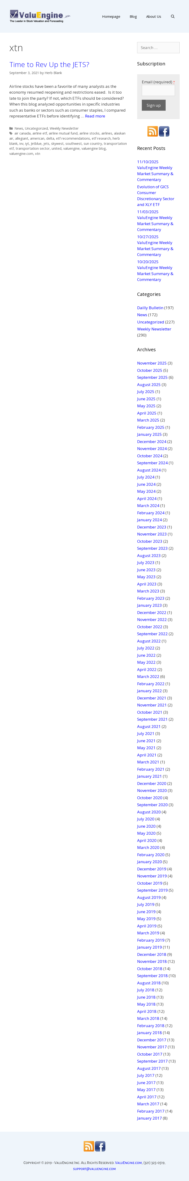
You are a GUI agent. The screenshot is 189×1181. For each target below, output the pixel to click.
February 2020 (150, 854)
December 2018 (151, 954)
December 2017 (151, 1040)
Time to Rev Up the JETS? (49, 64)
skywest (57, 143)
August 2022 (149, 641)
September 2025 (152, 377)
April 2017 (147, 1096)
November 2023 (152, 534)
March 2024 (148, 505)
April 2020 (147, 840)
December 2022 (151, 612)
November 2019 (152, 876)
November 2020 (152, 790)
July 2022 (145, 648)
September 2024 (152, 462)
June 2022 (146, 655)
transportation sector (33, 148)
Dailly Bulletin (150, 307)
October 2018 (149, 968)
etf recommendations (73, 138)
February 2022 (150, 683)
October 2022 (149, 626)
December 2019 (151, 869)
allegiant (21, 138)
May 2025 (146, 405)
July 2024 (145, 477)
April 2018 (147, 1011)
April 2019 (147, 926)
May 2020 (146, 833)
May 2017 (146, 1089)
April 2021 (147, 755)
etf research (101, 138)
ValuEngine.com (128, 1163)
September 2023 (152, 548)
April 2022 (147, 669)
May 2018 (146, 1004)
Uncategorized (36, 128)
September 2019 (152, 890)
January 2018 (149, 1032)
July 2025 (145, 391)
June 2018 (146, 997)
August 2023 (149, 555)
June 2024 (146, 484)
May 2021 (146, 747)
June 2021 (146, 740)
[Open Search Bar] (173, 16)
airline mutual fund (63, 133)
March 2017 (148, 1104)
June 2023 (146, 569)
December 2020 (151, 783)
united (56, 148)
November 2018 (152, 961)
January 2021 (149, 776)
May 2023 (146, 576)
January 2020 (149, 861)
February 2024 (150, 512)
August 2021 (149, 726)
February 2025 (150, 427)
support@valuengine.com (94, 1169)
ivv (21, 143)
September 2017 (152, 1061)
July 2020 (145, 819)
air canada (22, 133)
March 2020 (148, 847)
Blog (133, 16)
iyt (27, 143)
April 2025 (147, 413)
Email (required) (158, 82)
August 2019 (149, 897)
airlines (106, 133)
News (18, 128)
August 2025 (149, 384)
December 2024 (151, 441)
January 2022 (149, 690)
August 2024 (149, 470)
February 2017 (150, 1111)
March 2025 (148, 420)
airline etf (39, 133)
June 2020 (146, 826)
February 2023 (150, 598)
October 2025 (149, 370)
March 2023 (148, 591)
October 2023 (149, 541)
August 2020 (149, 812)
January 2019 (149, 947)
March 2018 (148, 1018)
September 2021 (152, 719)
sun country (93, 143)
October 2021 (149, 712)
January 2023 (149, 605)
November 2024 (152, 448)
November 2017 (152, 1047)
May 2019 (146, 918)
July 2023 (145, 562)
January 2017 (149, 1118)
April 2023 (147, 584)
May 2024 (146, 491)
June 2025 (146, 398)
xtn (37, 153)
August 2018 (149, 983)
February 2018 (150, 1025)
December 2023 (151, 527)
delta (50, 138)
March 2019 (148, 933)
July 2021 (145, 733)
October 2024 (149, 455)
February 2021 (150, 769)
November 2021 (152, 705)
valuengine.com (21, 153)
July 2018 (145, 990)
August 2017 (149, 1068)
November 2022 (152, 619)
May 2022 (146, 662)
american (37, 138)
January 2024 (149, 519)
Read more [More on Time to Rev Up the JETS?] (95, 116)
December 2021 (151, 698)
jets (46, 143)
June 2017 (146, 1082)
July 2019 (145, 904)
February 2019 (150, 940)
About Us (153, 16)
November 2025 (152, 363)
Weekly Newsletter (64, 128)
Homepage (111, 16)
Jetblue (36, 143)
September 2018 (152, 975)
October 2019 (149, 883)
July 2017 (145, 1075)
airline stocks (89, 133)
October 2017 (149, 1054)
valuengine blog (94, 148)
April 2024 (147, 498)
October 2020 (149, 797)
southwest (73, 143)
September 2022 (152, 633)
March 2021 (148, 762)
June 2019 (146, 911)
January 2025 (149, 434)
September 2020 (152, 804)
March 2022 (148, 676)
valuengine (71, 148)
